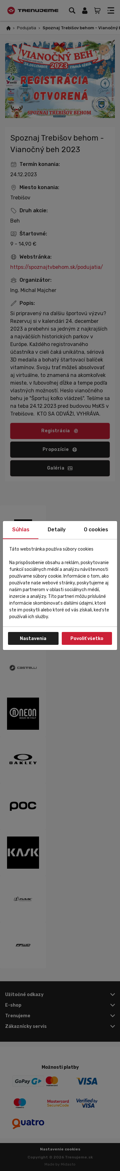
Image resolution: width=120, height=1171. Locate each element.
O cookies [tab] (96, 529)
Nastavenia (33, 638)
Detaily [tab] (57, 529)
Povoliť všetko (86, 638)
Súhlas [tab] (20, 529)
